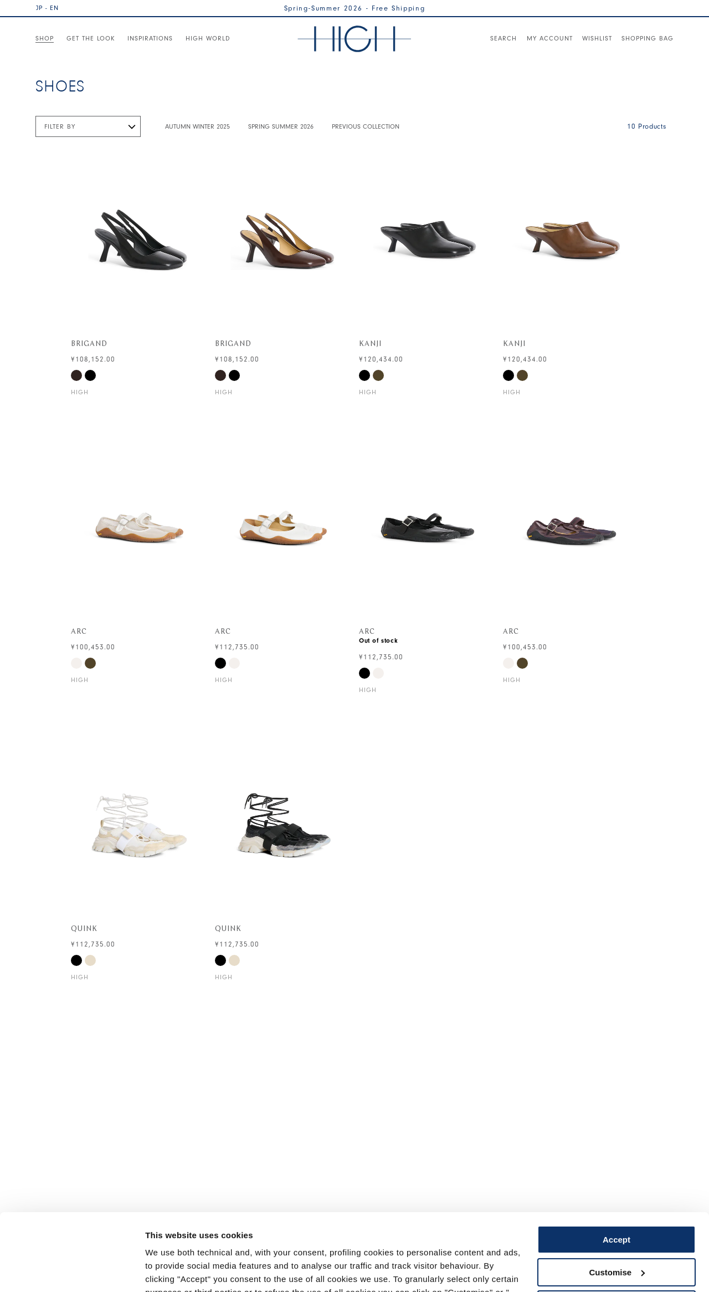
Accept (616, 1173)
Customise (617, 1205)
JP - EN (47, 8)
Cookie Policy (456, 1239)
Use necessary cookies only (616, 1238)
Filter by (59, 126)
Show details (171, 1270)
